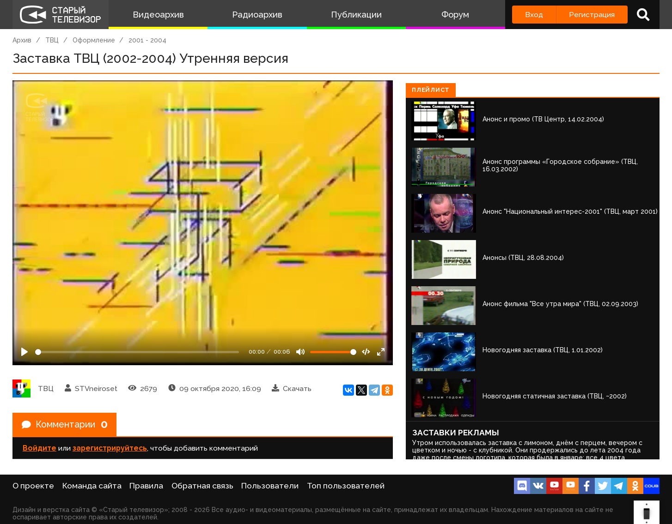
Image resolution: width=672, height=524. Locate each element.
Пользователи (270, 485)
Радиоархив (257, 14)
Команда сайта (92, 485)
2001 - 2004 (147, 40)
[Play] (24, 351)
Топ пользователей (346, 485)
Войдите (39, 448)
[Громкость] (333, 352)
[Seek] (137, 352)
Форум (455, 14)
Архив (21, 40)
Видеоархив (158, 14)
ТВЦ (52, 40)
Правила (146, 485)
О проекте (33, 485)
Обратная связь (202, 485)
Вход (534, 14)
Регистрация (592, 14)
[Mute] (300, 351)
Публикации (356, 14)
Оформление (94, 40)
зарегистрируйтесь (110, 448)
